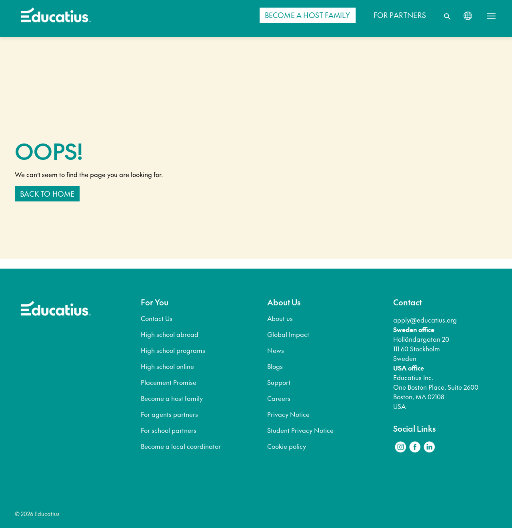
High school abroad (169, 334)
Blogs (275, 366)
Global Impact (288, 334)
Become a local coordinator (181, 446)
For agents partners (169, 414)
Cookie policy (286, 446)
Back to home (47, 194)
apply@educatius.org (425, 319)
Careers (278, 398)
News (275, 350)
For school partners (168, 430)
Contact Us (156, 318)
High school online (167, 366)
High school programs (173, 350)
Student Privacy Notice (300, 430)
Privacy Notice (288, 414)
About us (280, 318)
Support (278, 382)
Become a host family (172, 398)
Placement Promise (168, 382)
